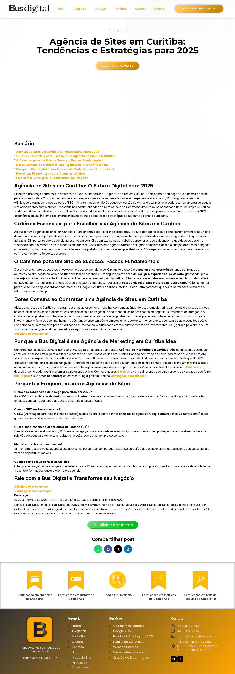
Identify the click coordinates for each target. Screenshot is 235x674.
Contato (159, 9)
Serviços (101, 9)
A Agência (79, 9)
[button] (98, 549)
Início (60, 9)
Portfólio (121, 9)
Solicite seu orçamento (31, 334)
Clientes (140, 9)
